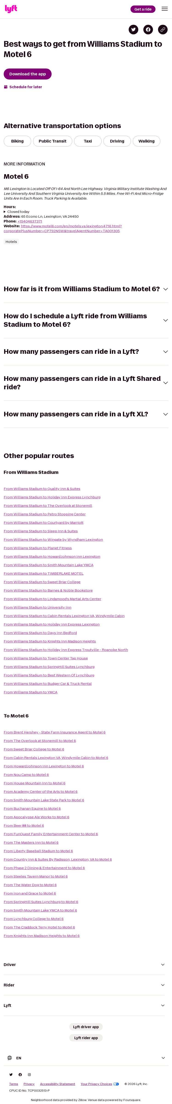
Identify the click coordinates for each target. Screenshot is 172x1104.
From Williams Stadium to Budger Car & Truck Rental (48, 683)
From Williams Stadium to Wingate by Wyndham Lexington (53, 539)
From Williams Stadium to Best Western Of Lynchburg (49, 675)
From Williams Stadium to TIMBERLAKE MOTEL (43, 573)
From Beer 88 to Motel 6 (24, 825)
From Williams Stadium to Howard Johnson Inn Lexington (52, 556)
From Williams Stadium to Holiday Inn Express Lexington (52, 624)
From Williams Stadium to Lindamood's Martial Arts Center (52, 598)
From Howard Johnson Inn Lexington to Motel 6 (44, 766)
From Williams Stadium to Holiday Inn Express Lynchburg (52, 497)
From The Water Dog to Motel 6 (30, 884)
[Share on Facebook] (148, 29)
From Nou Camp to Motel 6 (26, 774)
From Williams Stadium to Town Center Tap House (46, 658)
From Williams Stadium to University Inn (37, 607)
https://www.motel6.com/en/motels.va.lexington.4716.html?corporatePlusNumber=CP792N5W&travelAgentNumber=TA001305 (63, 228)
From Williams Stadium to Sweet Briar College (42, 581)
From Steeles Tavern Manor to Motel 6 (36, 876)
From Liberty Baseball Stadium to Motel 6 (38, 851)
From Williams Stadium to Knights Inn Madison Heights (50, 641)
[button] (164, 8)
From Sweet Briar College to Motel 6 (34, 749)
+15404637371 (29, 221)
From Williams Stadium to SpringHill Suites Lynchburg (49, 666)
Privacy (29, 1084)
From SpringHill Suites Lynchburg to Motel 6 (41, 901)
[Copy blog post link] (162, 29)
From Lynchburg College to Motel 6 (34, 918)
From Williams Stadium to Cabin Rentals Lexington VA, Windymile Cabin (64, 615)
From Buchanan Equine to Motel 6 (32, 808)
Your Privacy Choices (100, 1084)
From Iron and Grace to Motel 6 (30, 893)
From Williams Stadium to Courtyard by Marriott (43, 522)
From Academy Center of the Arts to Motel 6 (41, 791)
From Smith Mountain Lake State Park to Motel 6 (44, 800)
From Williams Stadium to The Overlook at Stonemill (48, 505)
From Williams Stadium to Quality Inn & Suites (42, 488)
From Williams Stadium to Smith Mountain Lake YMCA (48, 565)
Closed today (18, 211)
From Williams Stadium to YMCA (30, 692)
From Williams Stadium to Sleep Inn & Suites (41, 531)
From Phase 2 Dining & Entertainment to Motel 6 (44, 867)
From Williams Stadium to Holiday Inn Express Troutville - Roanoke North (66, 649)
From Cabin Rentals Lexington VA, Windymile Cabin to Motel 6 (56, 757)
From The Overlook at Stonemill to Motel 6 (40, 740)
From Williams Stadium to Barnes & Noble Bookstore (48, 590)
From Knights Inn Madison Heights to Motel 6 (42, 935)
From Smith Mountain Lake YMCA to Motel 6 (40, 910)
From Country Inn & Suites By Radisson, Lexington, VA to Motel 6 (58, 859)
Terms (13, 1084)
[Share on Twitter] (133, 29)
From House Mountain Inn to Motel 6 (34, 783)
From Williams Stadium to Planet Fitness (38, 548)
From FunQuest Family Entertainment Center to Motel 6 (51, 834)
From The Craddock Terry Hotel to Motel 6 (39, 927)
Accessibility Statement (57, 1084)
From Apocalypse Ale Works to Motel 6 (36, 817)
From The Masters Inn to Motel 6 (31, 842)
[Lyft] (11, 9)
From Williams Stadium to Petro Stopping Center (45, 514)
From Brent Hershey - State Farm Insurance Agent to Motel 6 (54, 732)
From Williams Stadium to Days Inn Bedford (40, 632)
